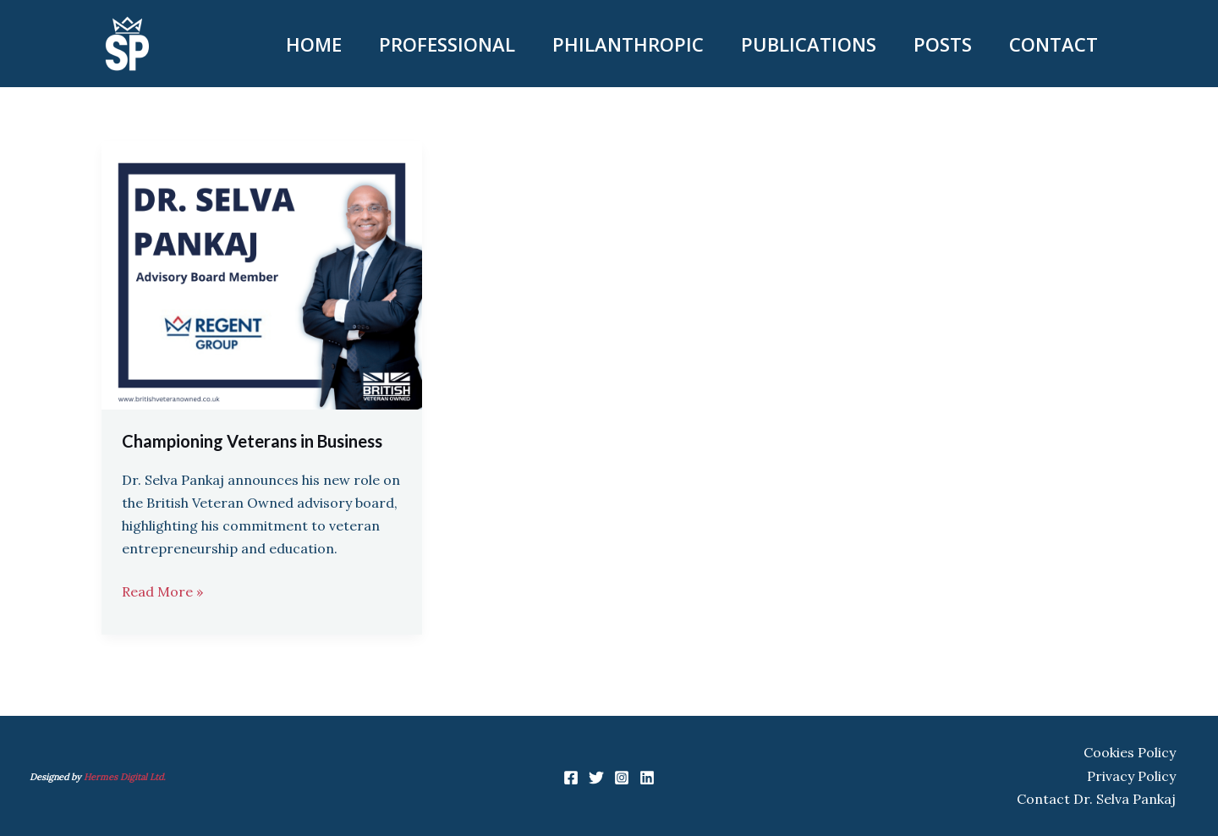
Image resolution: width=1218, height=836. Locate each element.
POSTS (943, 44)
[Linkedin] (647, 777)
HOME (314, 44)
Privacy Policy (1131, 775)
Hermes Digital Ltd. (126, 777)
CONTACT (1053, 44)
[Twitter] (596, 777)
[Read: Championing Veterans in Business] (262, 274)
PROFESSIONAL (447, 44)
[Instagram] (621, 777)
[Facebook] (571, 777)
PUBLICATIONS (808, 44)
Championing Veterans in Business (252, 441)
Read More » (162, 590)
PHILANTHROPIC (628, 44)
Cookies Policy (1130, 752)
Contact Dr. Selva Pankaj (1096, 798)
